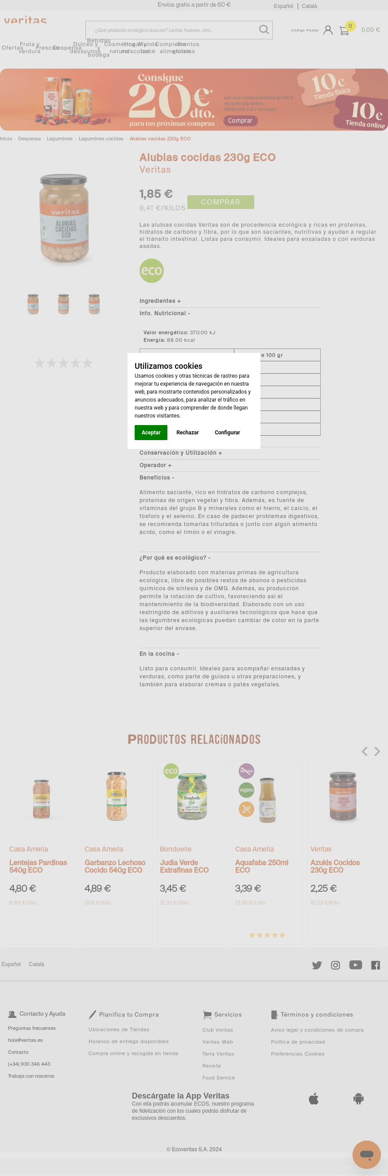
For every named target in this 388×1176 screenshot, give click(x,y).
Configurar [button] (227, 432)
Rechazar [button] (187, 432)
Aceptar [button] (151, 432)
